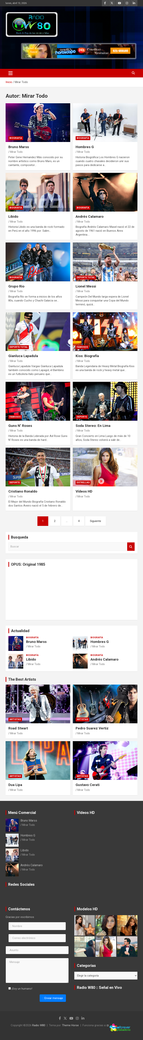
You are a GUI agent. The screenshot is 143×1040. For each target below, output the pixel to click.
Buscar (131, 546)
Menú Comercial (22, 812)
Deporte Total (86, 277)
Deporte (82, 417)
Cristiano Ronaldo (22, 491)
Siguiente (95, 521)
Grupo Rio (16, 286)
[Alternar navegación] (10, 73)
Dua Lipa (15, 785)
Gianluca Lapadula (23, 356)
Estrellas (83, 482)
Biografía (15, 138)
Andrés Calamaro (90, 216)
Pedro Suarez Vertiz (92, 728)
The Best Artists (22, 679)
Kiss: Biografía (87, 356)
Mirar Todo (16, 151)
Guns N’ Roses (20, 426)
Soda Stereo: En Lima (93, 426)
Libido (13, 216)
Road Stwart (18, 728)
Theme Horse (70, 1025)
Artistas (15, 719)
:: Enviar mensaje (53, 998)
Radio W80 (38, 1025)
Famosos (82, 347)
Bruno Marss (18, 147)
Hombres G (85, 147)
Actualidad (20, 631)
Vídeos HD (84, 491)
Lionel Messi (86, 286)
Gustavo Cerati (88, 785)
